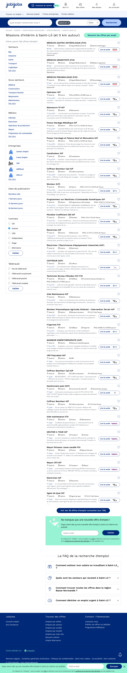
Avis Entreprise (12, 625)
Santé (10, 59)
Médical (11, 85)
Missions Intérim (52, 637)
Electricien (12, 121)
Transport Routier (16, 92)
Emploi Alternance (53, 640)
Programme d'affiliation (95, 627)
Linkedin (29, 650)
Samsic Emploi (18, 151)
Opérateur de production (19, 125)
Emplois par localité (54, 631)
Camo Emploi (18, 157)
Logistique (12, 67)
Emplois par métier (53, 621)
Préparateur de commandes (20, 133)
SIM (13, 163)
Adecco (15, 175)
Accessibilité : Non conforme (104, 658)
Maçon (11, 129)
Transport (12, 63)
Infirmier (12, 118)
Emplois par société (54, 628)
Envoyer (114, 666)
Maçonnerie (13, 96)
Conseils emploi (12, 621)
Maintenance (13, 100)
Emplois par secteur (54, 625)
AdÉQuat (16, 169)
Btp (9, 52)
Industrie (12, 56)
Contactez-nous (91, 621)
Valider (15, 253)
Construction (14, 89)
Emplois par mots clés (55, 634)
